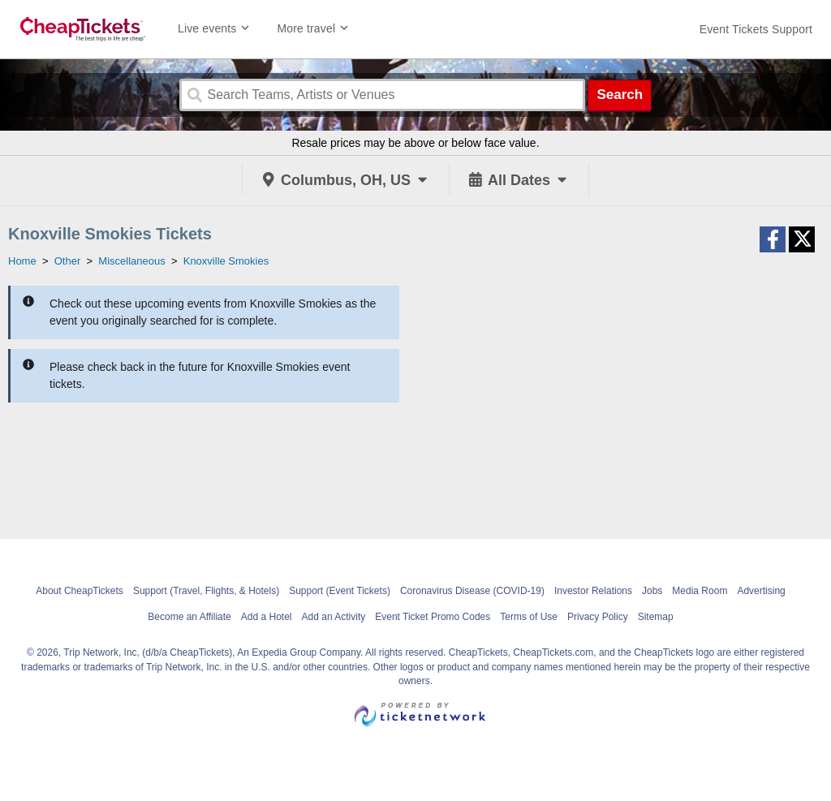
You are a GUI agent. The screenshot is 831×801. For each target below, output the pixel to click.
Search (619, 94)
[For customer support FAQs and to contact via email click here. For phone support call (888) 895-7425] (756, 29)
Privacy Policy (597, 616)
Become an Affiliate (189, 616)
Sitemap (656, 616)
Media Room (699, 590)
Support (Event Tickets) (339, 590)
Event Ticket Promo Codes (432, 616)
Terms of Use (529, 616)
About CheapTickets (79, 590)
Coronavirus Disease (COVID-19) (472, 590)
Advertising (761, 590)
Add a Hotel (266, 616)
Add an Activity (334, 616)
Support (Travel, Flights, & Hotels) (206, 590)
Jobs (652, 590)
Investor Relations (593, 590)
